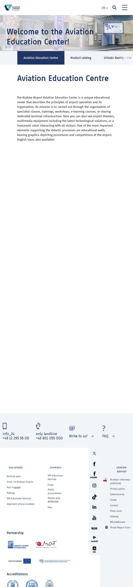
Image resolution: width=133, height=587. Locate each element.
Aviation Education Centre (43, 58)
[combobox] (104, 8)
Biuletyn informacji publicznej (120, 474)
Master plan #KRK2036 (54, 496)
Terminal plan (14, 473)
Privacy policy (117, 481)
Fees (50, 504)
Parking (11, 489)
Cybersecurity (117, 487)
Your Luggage (14, 484)
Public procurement (54, 488)
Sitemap (114, 509)
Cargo (51, 481)
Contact (114, 498)
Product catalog (88, 58)
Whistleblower (117, 514)
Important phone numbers (21, 500)
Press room (116, 503)
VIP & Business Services (19, 495)
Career (113, 492)
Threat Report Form (120, 520)
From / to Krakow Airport (20, 478)
